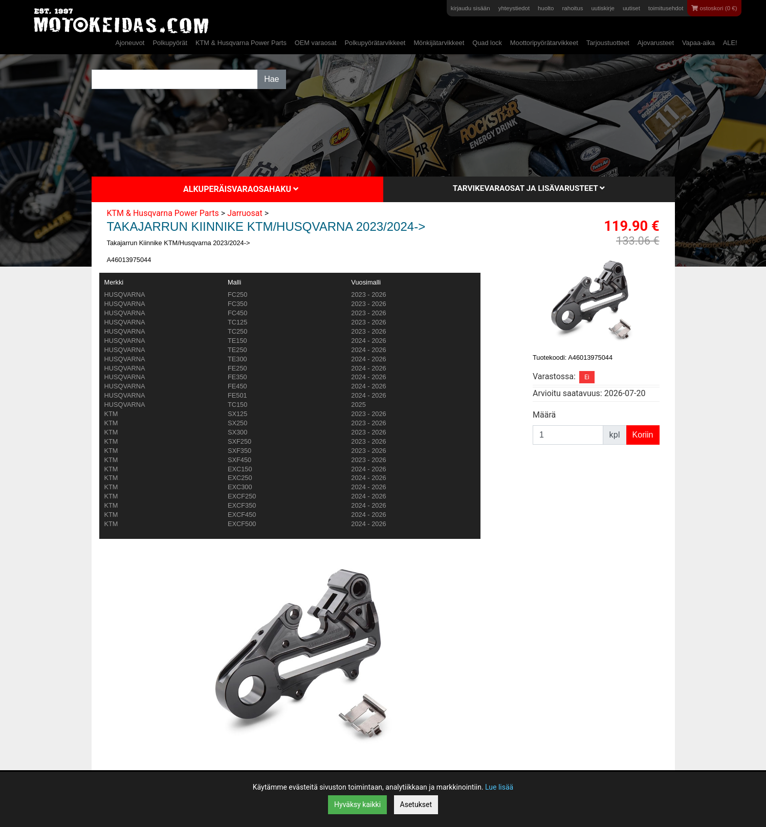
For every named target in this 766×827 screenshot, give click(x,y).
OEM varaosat (316, 43)
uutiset (631, 8)
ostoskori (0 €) (714, 8)
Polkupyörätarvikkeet (375, 43)
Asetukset (416, 804)
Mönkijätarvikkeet (438, 43)
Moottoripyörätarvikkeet (544, 43)
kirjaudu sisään (470, 8)
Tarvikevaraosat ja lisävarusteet (529, 188)
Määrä (544, 415)
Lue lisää (499, 787)
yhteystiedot (514, 8)
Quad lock (487, 43)
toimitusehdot (666, 8)
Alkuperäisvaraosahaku (240, 189)
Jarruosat (244, 213)
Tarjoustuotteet (607, 43)
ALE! (730, 43)
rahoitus (572, 8)
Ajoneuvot (129, 43)
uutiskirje (602, 8)
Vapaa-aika (698, 43)
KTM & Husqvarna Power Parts (241, 43)
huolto (546, 8)
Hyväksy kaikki (357, 804)
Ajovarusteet (656, 43)
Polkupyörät (169, 43)
